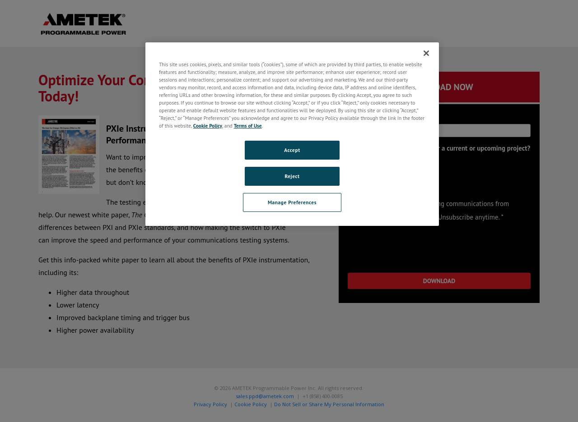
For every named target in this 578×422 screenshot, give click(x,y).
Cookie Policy (207, 125)
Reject (291, 176)
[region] (292, 134)
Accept (292, 150)
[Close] (426, 53)
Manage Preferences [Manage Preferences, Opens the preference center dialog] (292, 202)
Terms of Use (248, 125)
